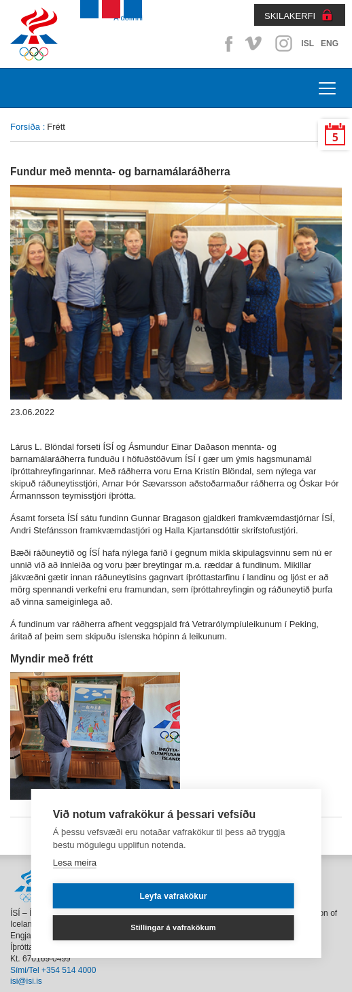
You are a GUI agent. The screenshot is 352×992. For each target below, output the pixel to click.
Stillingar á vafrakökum (173, 927)
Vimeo (255, 43)
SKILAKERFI (289, 16)
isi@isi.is (26, 981)
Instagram (283, 43)
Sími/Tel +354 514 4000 (53, 970)
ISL (307, 43)
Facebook (226, 43)
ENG (329, 43)
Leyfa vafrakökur (173, 896)
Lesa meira (74, 862)
